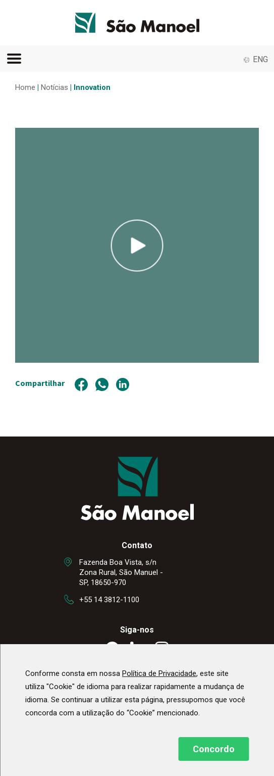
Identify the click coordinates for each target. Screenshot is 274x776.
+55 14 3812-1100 (109, 599)
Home (25, 87)
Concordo (214, 749)
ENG (260, 59)
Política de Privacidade (159, 673)
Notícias (54, 87)
